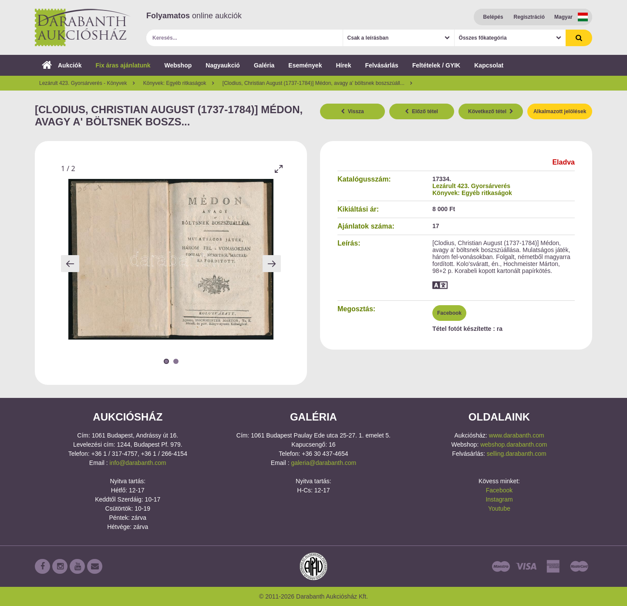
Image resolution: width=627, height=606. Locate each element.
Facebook (449, 313)
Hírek (343, 65)
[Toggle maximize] (279, 168)
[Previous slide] (70, 263)
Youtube (499, 508)
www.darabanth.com (516, 435)
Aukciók (61, 65)
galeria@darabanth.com (323, 462)
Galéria (264, 65)
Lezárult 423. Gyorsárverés (471, 185)
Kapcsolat (488, 65)
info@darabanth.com (138, 462)
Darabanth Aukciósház (83, 27)
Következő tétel (490, 111)
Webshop (178, 65)
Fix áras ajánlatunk (122, 65)
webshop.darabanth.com (513, 444)
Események (305, 65)
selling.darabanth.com (516, 453)
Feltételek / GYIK (436, 65)
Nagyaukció (223, 65)
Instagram (498, 499)
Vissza (352, 111)
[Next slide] (272, 263)
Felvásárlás (381, 65)
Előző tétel (421, 111)
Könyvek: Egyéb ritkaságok (472, 192)
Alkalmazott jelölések (559, 111)
